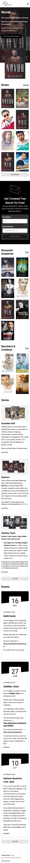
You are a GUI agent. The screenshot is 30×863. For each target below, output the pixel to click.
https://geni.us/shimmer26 (12, 732)
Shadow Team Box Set (11, 568)
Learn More (9, 41)
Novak (6, 12)
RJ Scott (12, 855)
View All (26, 85)
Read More (6, 747)
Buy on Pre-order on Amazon (11, 36)
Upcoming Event (9, 612)
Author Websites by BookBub (13, 857)
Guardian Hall (8, 423)
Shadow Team (8, 533)
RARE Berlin (9, 616)
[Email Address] (15, 230)
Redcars (5, 477)
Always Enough (23, 448)
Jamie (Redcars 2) (16, 502)
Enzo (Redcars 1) (6, 502)
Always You (4, 448)
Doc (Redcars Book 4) (14, 504)
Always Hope (12, 448)
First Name (7, 217)
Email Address (8, 226)
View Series (4, 452)
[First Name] (15, 221)
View (27, 252)
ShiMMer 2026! (11, 686)
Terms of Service (5, 860)
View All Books (15, 174)
